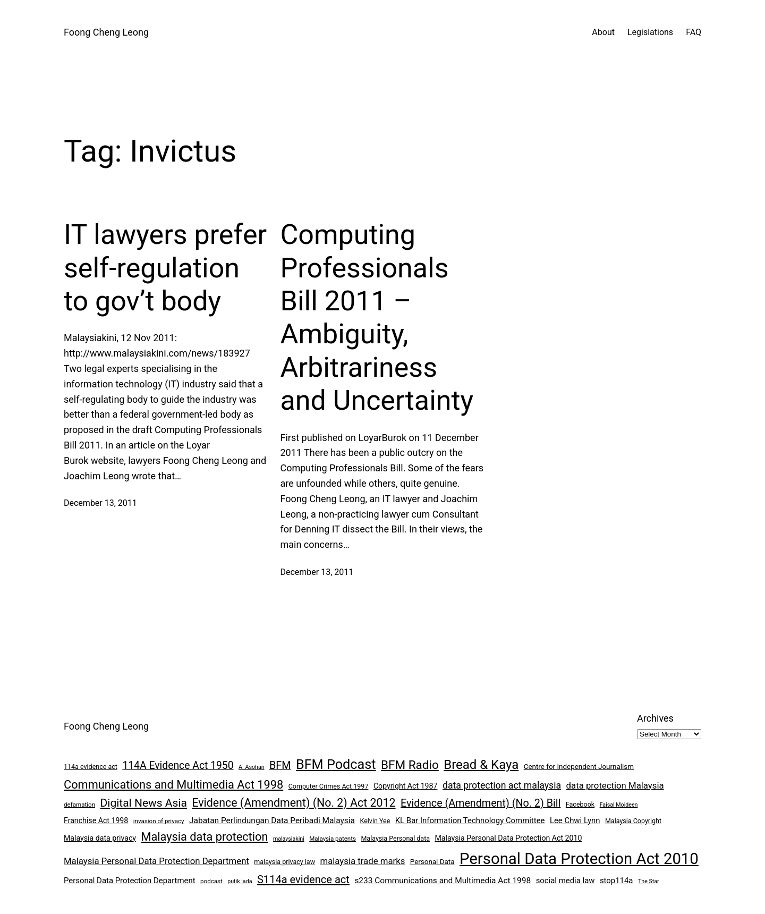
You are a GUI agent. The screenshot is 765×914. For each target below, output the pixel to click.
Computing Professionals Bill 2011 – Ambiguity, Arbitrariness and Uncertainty (376, 317)
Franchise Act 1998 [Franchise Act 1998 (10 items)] (96, 820)
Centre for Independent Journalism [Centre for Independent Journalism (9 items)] (579, 767)
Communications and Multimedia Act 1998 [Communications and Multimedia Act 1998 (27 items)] (173, 784)
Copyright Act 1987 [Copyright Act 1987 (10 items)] (405, 786)
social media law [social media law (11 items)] (565, 880)
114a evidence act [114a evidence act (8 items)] (90, 767)
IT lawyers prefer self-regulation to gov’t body (165, 267)
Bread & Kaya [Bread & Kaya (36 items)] (481, 764)
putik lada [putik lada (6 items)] (239, 881)
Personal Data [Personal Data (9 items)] (432, 862)
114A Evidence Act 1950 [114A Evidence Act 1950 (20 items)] (177, 765)
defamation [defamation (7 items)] (79, 804)
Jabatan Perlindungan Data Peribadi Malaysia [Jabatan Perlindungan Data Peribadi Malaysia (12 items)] (272, 820)
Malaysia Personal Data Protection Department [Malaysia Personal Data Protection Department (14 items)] (156, 861)
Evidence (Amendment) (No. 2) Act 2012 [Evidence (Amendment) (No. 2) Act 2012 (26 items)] (293, 802)
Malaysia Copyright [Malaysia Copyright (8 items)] (633, 821)
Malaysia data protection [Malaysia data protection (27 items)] (204, 836)
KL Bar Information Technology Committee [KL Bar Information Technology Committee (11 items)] (470, 820)
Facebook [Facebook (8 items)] (580, 804)
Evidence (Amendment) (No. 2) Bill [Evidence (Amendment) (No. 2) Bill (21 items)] (480, 803)
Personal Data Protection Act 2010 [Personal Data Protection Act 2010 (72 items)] (579, 859)
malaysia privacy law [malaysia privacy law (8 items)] (284, 862)
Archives (655, 718)
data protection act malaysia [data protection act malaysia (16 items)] (502, 785)
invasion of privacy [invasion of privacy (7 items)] (158, 821)
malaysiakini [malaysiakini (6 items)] (288, 838)
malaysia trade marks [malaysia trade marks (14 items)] (362, 861)
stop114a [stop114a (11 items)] (616, 880)
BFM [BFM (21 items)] (280, 765)
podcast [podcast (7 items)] (211, 881)
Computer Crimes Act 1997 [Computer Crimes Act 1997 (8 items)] (328, 786)
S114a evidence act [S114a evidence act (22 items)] (303, 879)
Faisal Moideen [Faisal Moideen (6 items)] (619, 804)
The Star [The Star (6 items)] (648, 881)
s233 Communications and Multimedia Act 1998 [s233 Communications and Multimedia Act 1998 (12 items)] (442, 880)
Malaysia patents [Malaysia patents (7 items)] (332, 838)
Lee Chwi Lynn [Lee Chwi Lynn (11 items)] (575, 820)
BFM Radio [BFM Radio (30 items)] (410, 765)
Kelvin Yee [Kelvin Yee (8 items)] (375, 821)
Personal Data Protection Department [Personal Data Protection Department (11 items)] (130, 880)
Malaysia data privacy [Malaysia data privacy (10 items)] (100, 838)
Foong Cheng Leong (106, 32)
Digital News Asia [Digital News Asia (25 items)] (143, 803)
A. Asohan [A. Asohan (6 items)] (251, 767)
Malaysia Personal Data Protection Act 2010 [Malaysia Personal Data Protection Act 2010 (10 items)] (508, 838)
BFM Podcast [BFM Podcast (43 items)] (336, 764)
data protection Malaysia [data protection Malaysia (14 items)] (615, 785)
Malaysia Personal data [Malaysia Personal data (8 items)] (395, 838)
